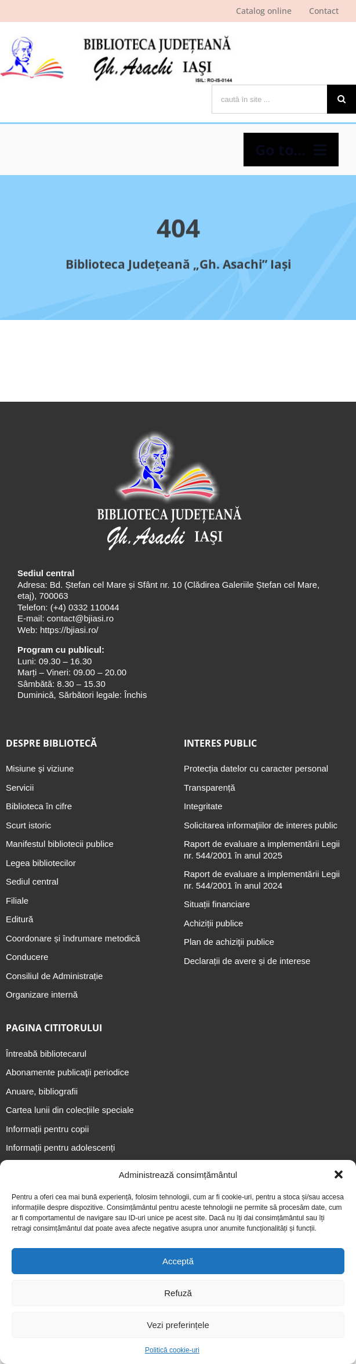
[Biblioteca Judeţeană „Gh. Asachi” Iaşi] (168, 430)
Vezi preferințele (178, 1325)
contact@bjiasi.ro (80, 618)
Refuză (178, 1293)
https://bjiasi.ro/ (69, 630)
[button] (338, 1174)
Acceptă (178, 1261)
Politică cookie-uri (172, 1350)
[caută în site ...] (269, 99)
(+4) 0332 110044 (83, 607)
